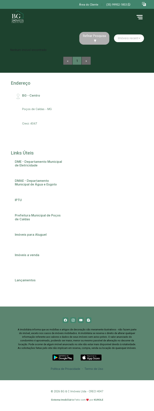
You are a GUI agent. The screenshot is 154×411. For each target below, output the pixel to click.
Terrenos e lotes (27, 269)
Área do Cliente (88, 4)
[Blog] (88, 320)
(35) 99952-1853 (118, 4)
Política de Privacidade (65, 368)
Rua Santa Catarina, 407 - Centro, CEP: (38, 102)
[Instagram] (73, 320)
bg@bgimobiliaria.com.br (38, 118)
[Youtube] (81, 320)
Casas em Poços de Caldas (35, 260)
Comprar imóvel (27, 264)
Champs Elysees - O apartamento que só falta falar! (39, 287)
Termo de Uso (93, 368)
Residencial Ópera (28, 293)
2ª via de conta (26, 170)
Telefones (23, 224)
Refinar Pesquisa (94, 38)
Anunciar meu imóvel (30, 239)
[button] (144, 4)
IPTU (20, 205)
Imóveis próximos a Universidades (39, 244)
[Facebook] (65, 320)
